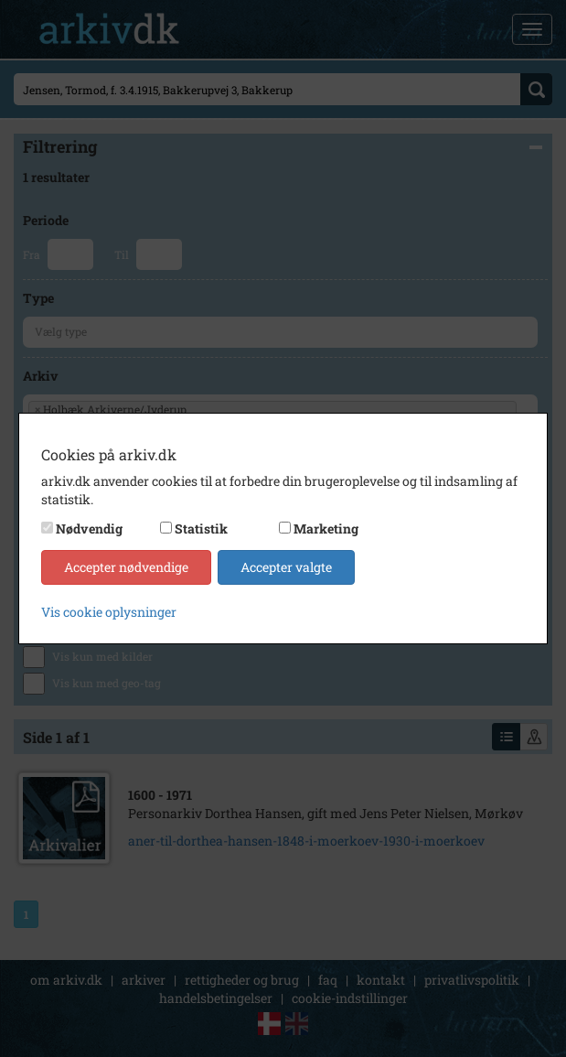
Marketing (326, 528)
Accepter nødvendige (126, 567)
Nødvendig (89, 528)
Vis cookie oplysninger (108, 611)
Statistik (201, 528)
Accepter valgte (286, 567)
